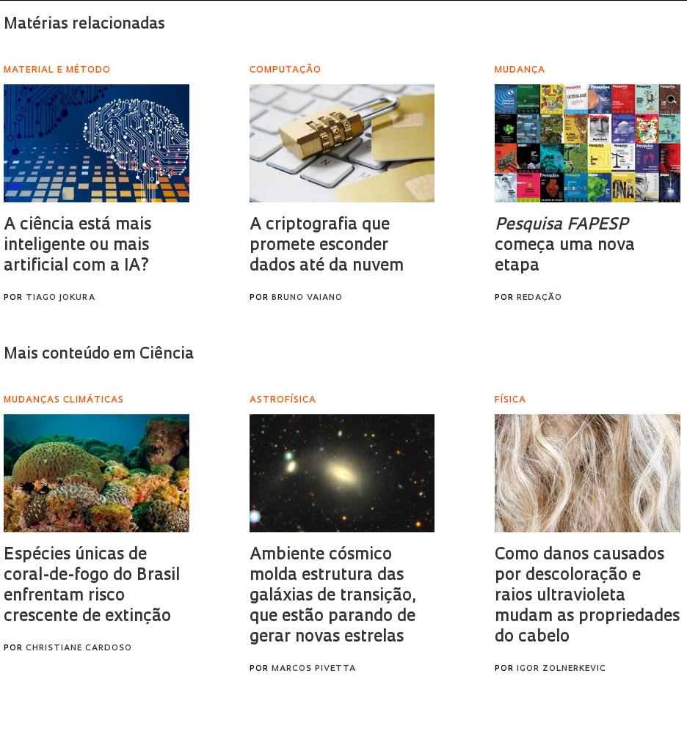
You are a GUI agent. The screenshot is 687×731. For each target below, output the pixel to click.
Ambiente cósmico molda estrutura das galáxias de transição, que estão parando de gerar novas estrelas (332, 596)
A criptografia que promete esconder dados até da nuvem (327, 246)
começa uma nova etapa (565, 246)
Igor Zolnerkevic (561, 669)
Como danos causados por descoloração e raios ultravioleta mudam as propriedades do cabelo (587, 596)
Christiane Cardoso (79, 648)
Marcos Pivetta (314, 669)
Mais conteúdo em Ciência (99, 354)
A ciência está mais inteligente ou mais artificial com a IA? (77, 246)
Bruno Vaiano (307, 298)
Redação (539, 298)
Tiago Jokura (60, 298)
